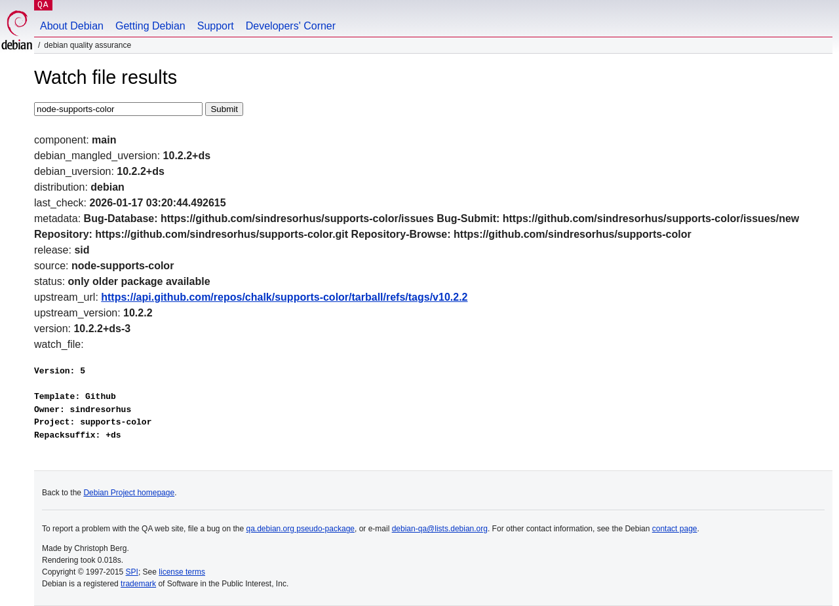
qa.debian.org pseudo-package (300, 528)
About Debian (72, 25)
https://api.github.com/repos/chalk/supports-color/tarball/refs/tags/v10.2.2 (284, 297)
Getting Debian (150, 25)
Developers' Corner (291, 25)
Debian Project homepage (128, 492)
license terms (182, 572)
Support (215, 25)
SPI (132, 572)
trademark (138, 583)
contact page (674, 528)
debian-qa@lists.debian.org (440, 528)
